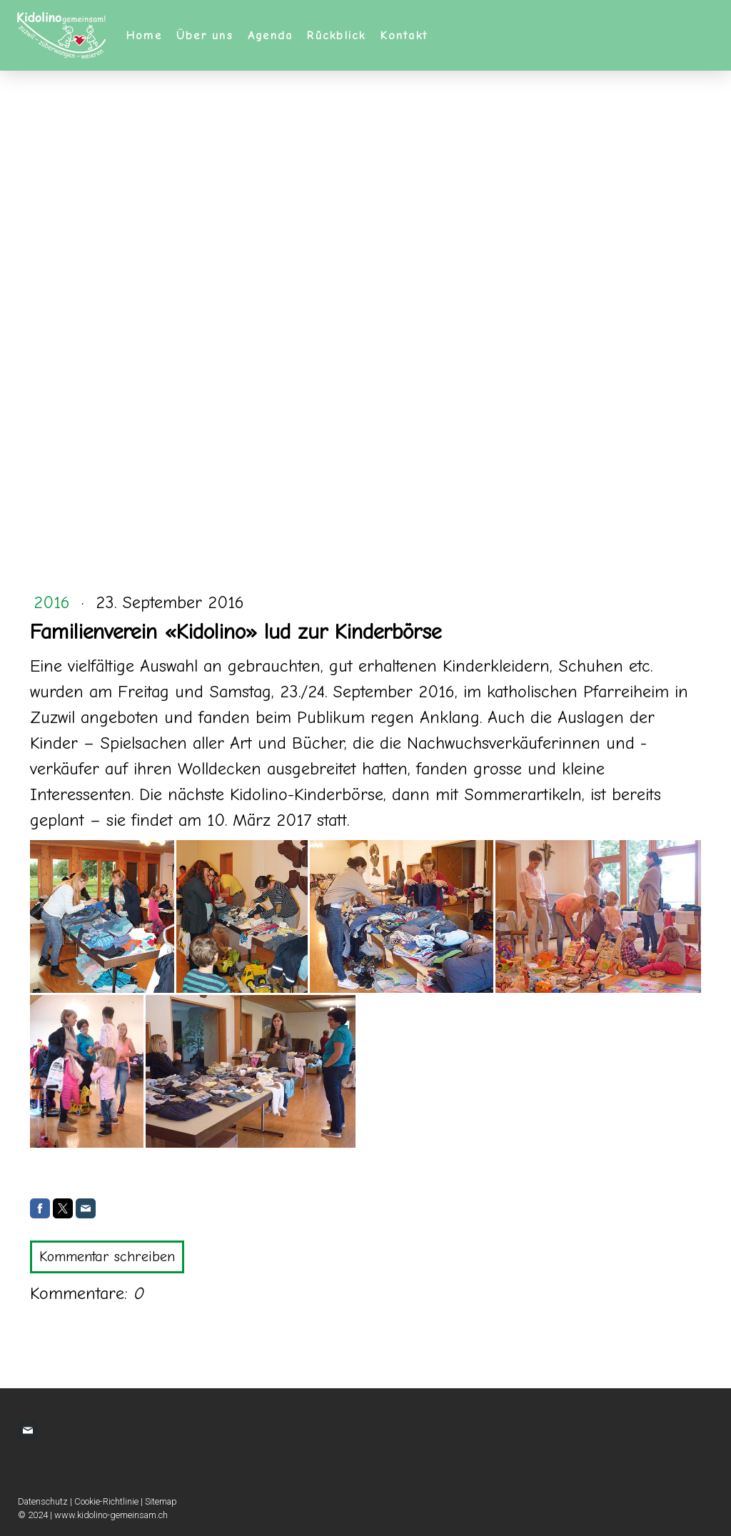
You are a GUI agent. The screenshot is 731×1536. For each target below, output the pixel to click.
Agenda (270, 35)
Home (144, 35)
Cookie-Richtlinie (106, 1501)
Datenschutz (43, 1501)
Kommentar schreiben (107, 1256)
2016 (55, 602)
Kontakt (404, 35)
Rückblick (336, 35)
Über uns (204, 35)
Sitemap (161, 1501)
